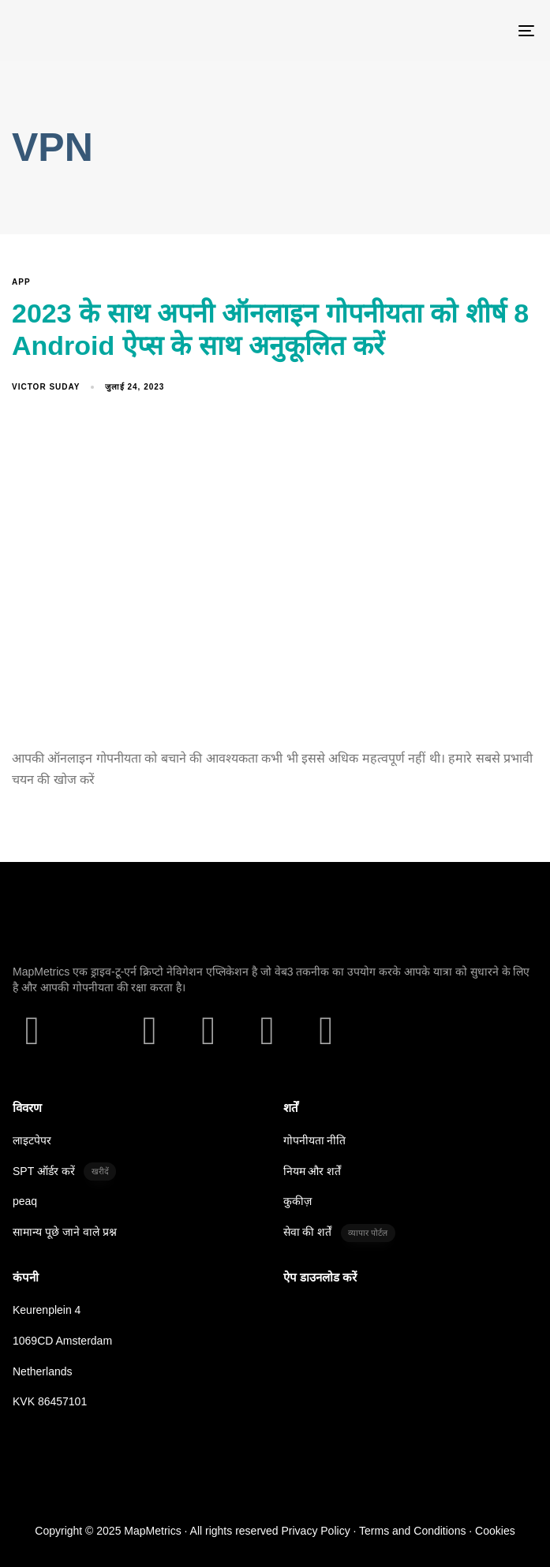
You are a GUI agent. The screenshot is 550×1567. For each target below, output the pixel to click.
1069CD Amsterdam (62, 1340)
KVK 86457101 (50, 1401)
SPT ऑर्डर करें (64, 1171)
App (21, 282)
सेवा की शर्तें (339, 1233)
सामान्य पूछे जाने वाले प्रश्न (65, 1232)
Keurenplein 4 (46, 1310)
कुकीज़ (297, 1201)
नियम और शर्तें (312, 1171)
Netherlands (43, 1371)
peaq (25, 1201)
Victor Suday (46, 386)
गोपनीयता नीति (314, 1140)
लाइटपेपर (32, 1140)
